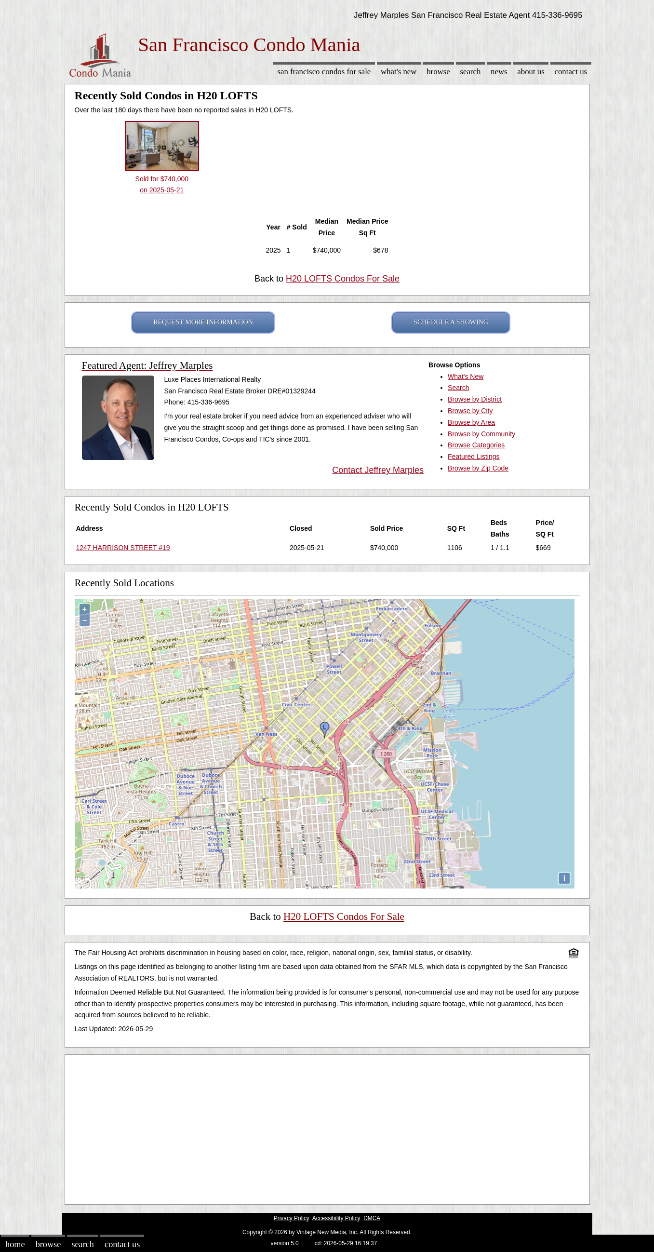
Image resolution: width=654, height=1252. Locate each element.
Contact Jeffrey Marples (378, 470)
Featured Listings (473, 456)
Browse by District (475, 399)
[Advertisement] (327, 1127)
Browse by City (470, 411)
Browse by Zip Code (478, 468)
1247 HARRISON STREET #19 (123, 548)
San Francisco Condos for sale (324, 71)
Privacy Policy (291, 1218)
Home (15, 1244)
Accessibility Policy (336, 1218)
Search (470, 71)
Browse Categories (476, 445)
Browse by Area (471, 422)
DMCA (371, 1218)
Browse (438, 71)
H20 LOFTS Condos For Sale (343, 278)
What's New (398, 71)
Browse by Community (481, 434)
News (499, 71)
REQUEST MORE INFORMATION (203, 322)
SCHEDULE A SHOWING (451, 322)
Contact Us (571, 71)
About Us (530, 71)
